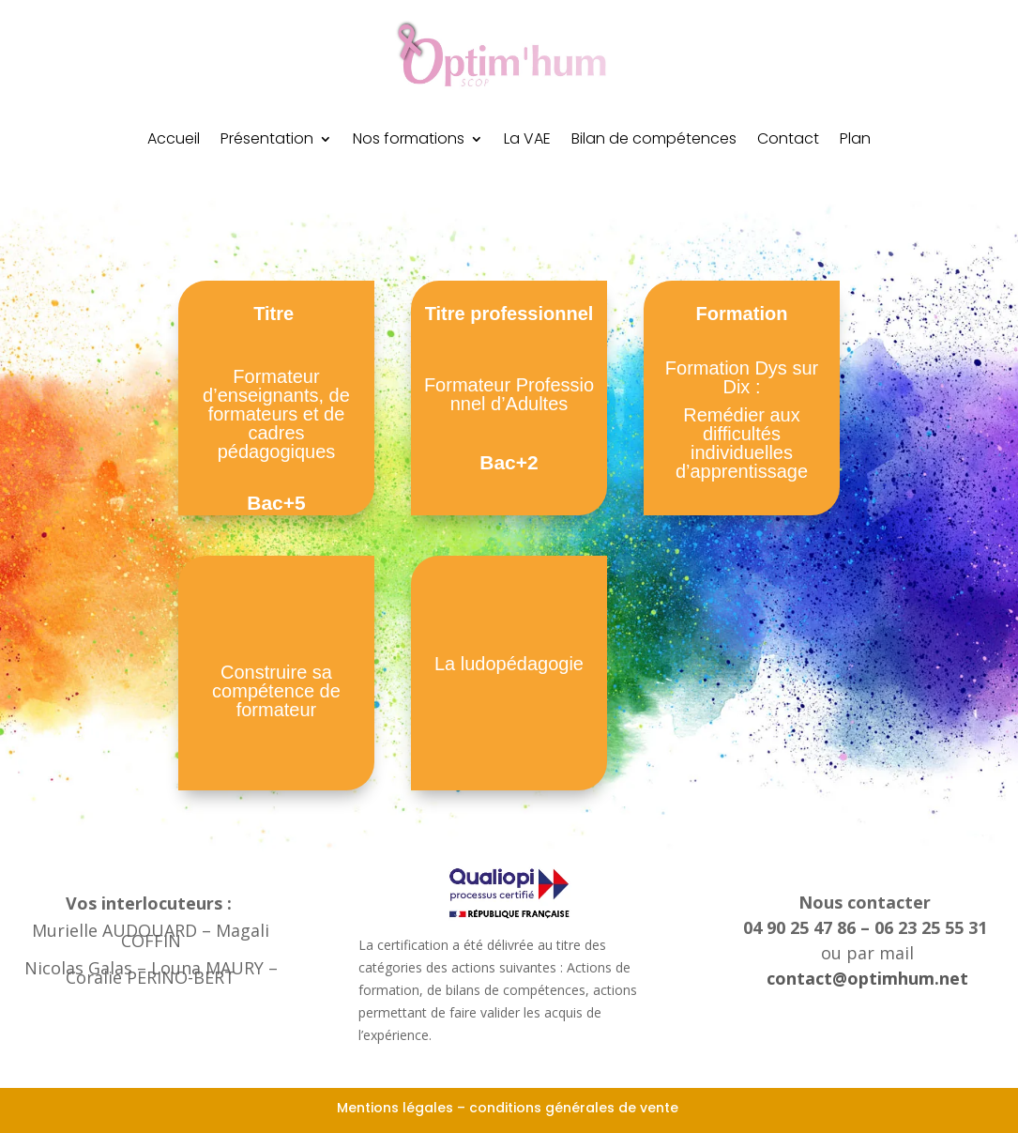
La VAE (527, 140)
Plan (855, 140)
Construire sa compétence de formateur (276, 691)
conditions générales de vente (575, 1107)
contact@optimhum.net (867, 978)
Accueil (173, 140)
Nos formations (408, 140)
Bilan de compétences (654, 140)
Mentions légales (395, 1107)
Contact (788, 140)
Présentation (266, 140)
